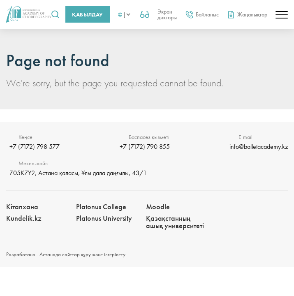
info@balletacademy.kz (258, 146)
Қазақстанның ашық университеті (175, 221)
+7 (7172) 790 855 (145, 146)
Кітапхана (22, 206)
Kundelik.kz (24, 218)
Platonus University (104, 218)
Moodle (158, 206)
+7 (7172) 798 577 (34, 146)
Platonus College (101, 206)
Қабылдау (87, 14)
